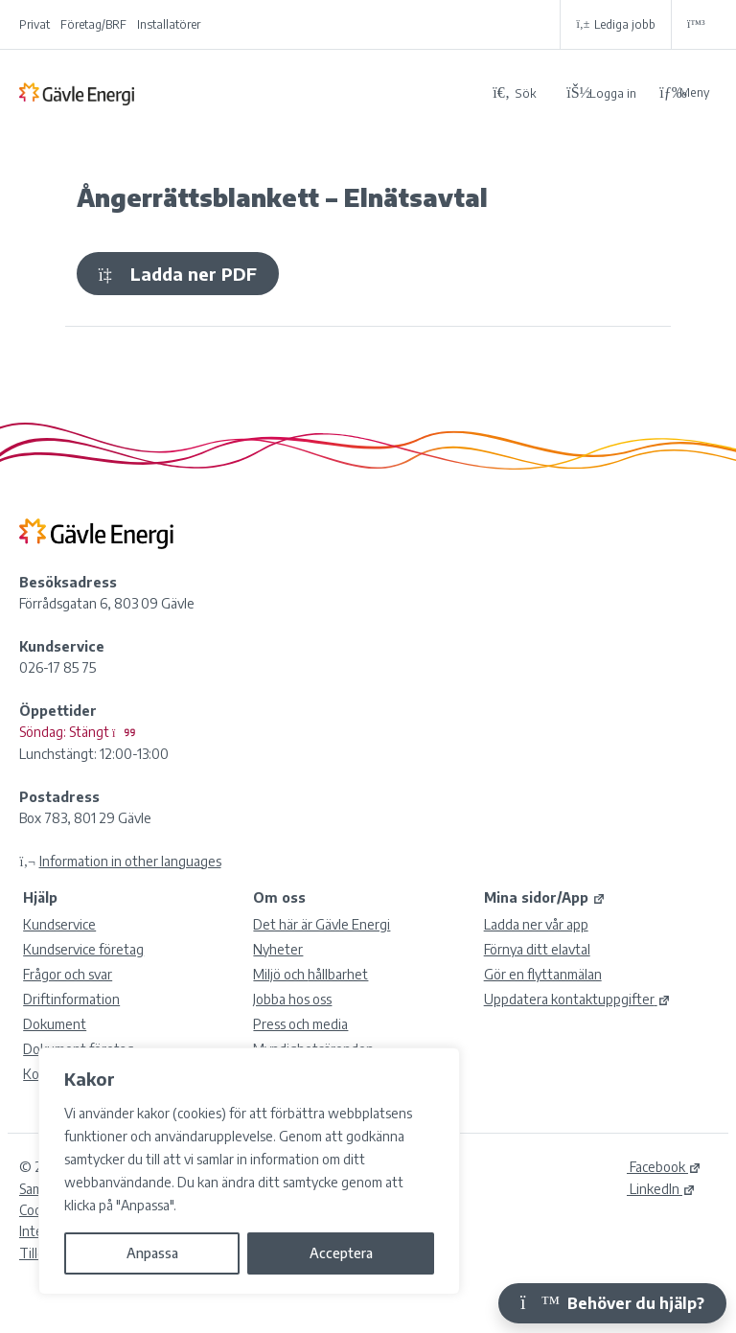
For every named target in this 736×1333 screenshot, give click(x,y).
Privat (34, 24)
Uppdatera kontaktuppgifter (577, 999)
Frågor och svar (67, 974)
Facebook (664, 1167)
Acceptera (341, 1253)
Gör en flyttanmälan (543, 974)
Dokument (54, 1024)
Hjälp (40, 897)
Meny (684, 93)
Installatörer (168, 24)
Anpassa (152, 1253)
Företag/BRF (93, 24)
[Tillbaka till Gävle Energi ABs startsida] (247, 92)
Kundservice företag (83, 949)
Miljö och (310, 974)
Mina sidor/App (545, 897)
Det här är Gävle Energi (321, 924)
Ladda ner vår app (536, 924)
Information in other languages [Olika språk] (130, 861)
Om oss (279, 897)
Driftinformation (71, 999)
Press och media (300, 1024)
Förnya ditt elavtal (537, 949)
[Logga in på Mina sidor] (601, 92)
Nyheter (278, 949)
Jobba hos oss (292, 999)
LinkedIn (661, 1189)
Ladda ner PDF (178, 274)
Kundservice (59, 924)
